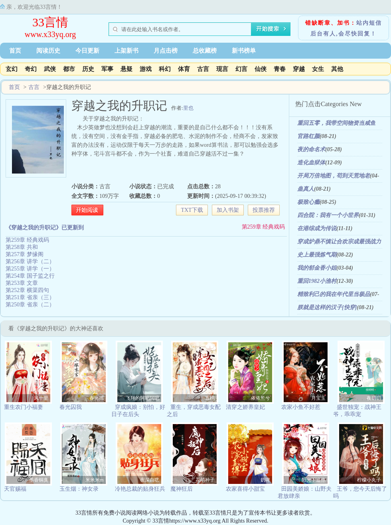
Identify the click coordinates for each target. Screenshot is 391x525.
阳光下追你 (314, 480)
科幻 (165, 69)
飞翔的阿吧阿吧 (142, 398)
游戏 (146, 69)
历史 (88, 69)
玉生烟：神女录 (79, 489)
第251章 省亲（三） (30, 297)
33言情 (50, 22)
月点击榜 (166, 50)
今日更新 (87, 50)
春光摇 (96, 398)
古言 (203, 69)
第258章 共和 (22, 247)
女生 (318, 69)
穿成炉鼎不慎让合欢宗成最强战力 (339, 242)
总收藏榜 (205, 50)
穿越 (299, 69)
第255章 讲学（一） (30, 269)
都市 (69, 69)
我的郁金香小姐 (316, 268)
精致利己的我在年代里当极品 (333, 294)
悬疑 (126, 69)
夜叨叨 (374, 398)
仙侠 (261, 69)
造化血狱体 (311, 163)
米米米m (94, 480)
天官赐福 (15, 489)
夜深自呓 (149, 480)
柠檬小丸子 (369, 480)
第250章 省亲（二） (30, 305)
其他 (337, 69)
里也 (188, 108)
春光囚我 (70, 407)
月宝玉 (318, 398)
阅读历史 (48, 50)
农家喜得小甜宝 (245, 489)
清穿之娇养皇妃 (245, 407)
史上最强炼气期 (316, 255)
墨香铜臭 (38, 480)
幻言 (241, 69)
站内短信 (369, 23)
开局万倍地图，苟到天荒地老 (333, 176)
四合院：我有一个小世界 (328, 215)
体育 (184, 69)
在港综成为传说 (316, 228)
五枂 (210, 398)
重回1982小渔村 (316, 281)
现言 (222, 69)
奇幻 (31, 69)
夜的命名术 (311, 149)
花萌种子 (205, 480)
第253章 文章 (22, 283)
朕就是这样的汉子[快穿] (327, 307)
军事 (107, 69)
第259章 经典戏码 (263, 227)
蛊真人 (305, 189)
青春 (280, 69)
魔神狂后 (181, 489)
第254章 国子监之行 (30, 276)
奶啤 (265, 480)
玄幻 (12, 69)
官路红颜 (308, 136)
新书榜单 (244, 50)
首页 (15, 50)
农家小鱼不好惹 (300, 407)
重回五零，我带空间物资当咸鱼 (336, 123)
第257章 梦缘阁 (24, 254)
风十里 (41, 398)
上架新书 (126, 50)
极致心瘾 (308, 202)
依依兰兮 (260, 398)
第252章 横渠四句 (27, 290)
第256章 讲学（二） (30, 261)
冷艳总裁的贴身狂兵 (140, 489)
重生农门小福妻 (23, 407)
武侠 (50, 69)
